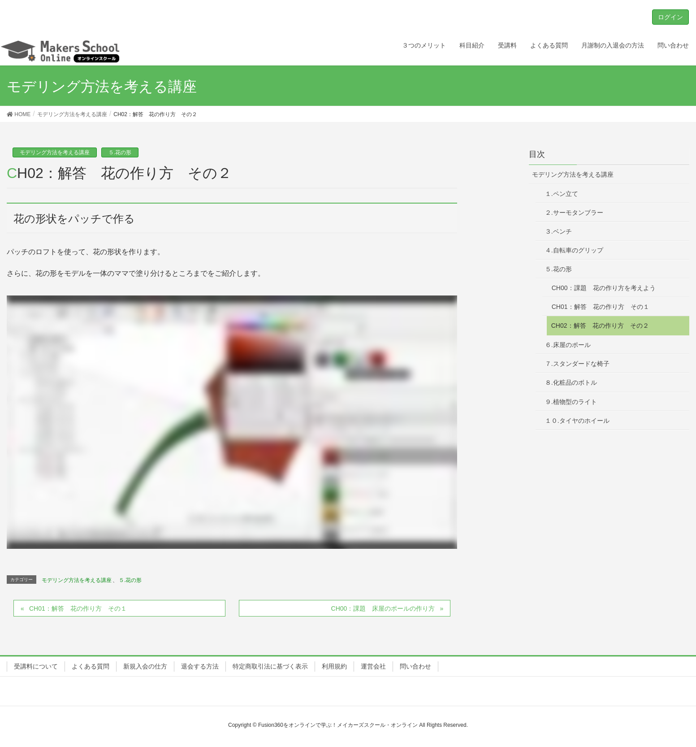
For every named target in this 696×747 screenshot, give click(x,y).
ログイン (670, 17)
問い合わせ (415, 666)
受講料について (36, 666)
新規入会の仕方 (145, 666)
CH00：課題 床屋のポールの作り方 (383, 608)
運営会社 (373, 666)
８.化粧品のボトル (571, 382)
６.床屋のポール (568, 344)
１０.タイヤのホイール (577, 420)
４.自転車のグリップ (574, 250)
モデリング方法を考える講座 (55, 152)
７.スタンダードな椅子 (577, 363)
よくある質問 (90, 666)
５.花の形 (119, 152)
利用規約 (334, 666)
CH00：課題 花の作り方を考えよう (604, 287)
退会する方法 (200, 666)
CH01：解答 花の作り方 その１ (78, 608)
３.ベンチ (558, 231)
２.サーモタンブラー (574, 212)
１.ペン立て (561, 193)
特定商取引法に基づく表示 (270, 666)
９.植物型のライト (571, 401)
